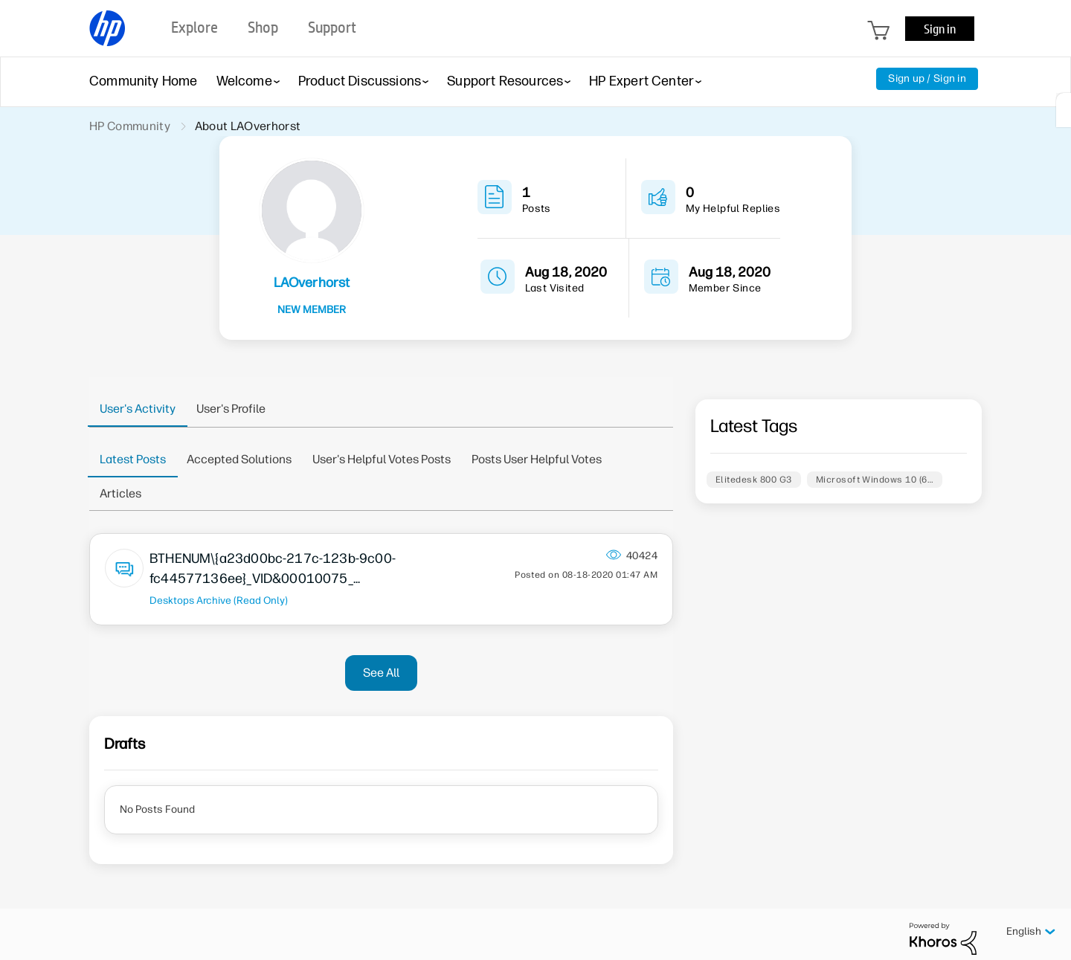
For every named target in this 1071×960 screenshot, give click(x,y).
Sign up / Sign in (927, 78)
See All (381, 673)
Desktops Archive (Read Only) (218, 600)
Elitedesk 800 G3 (753, 479)
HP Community (129, 126)
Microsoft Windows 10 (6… (875, 479)
